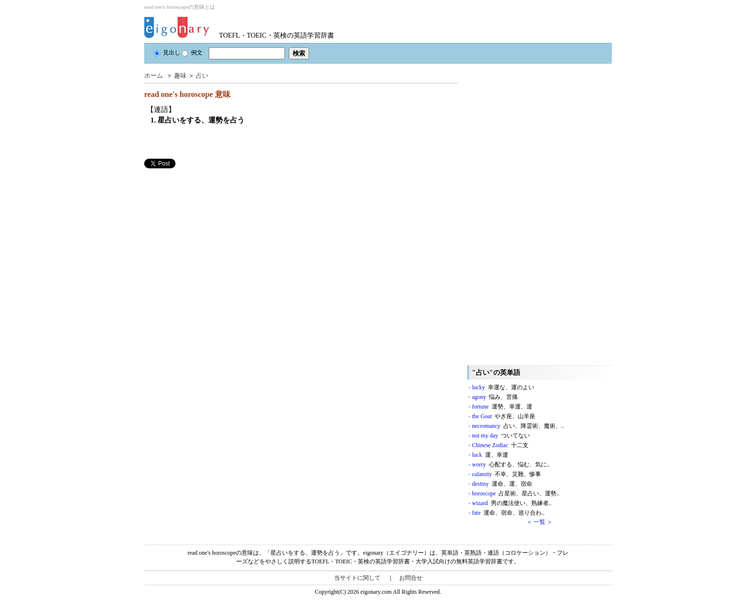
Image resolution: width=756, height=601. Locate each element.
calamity (506, 474)
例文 (192, 52)
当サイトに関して (357, 577)
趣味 (180, 75)
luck (490, 454)
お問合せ (410, 577)
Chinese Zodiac (500, 445)
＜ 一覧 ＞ (539, 522)
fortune (502, 406)
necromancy (518, 426)
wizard (512, 503)
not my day (501, 435)
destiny (502, 483)
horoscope (515, 493)
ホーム (153, 75)
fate (508, 512)
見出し (167, 52)
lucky (503, 387)
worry (511, 464)
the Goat (503, 416)
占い (202, 75)
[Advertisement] (216, 236)
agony (495, 397)
